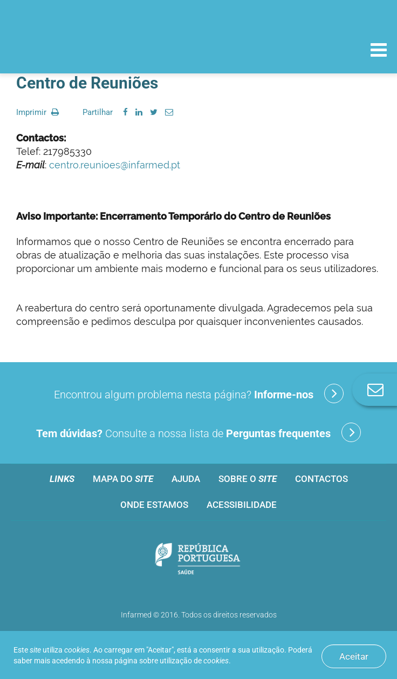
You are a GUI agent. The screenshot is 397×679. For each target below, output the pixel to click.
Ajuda (186, 478)
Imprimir (37, 112)
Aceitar (353, 656)
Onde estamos (154, 504)
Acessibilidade (242, 504)
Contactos (321, 478)
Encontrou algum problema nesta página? (199, 393)
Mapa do (123, 478)
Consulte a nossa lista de (198, 432)
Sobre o (247, 478)
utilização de (194, 660)
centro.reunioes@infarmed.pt (114, 165)
